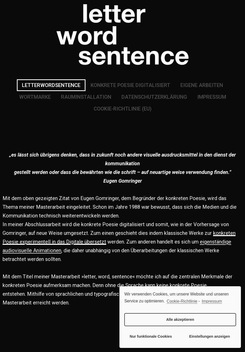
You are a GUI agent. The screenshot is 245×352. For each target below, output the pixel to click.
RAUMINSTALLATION (86, 97)
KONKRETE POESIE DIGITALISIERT (130, 85)
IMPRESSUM (211, 97)
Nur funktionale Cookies (151, 336)
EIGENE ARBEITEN (201, 85)
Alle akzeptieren (180, 319)
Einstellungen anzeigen (209, 336)
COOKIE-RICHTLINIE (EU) (123, 109)
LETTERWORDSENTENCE (51, 85)
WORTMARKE (35, 97)
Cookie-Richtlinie (182, 301)
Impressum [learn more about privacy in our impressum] (212, 301)
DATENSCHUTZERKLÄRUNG (154, 97)
